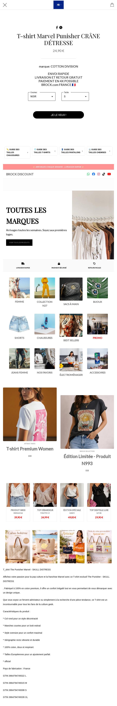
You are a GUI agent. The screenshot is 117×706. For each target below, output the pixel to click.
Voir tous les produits (19, 242)
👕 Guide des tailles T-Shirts (42, 151)
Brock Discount (20, 174)
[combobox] (41, 96)
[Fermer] (5, 5)
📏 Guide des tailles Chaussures (13, 152)
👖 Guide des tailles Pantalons (70, 151)
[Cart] (112, 5)
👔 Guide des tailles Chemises (97, 151)
